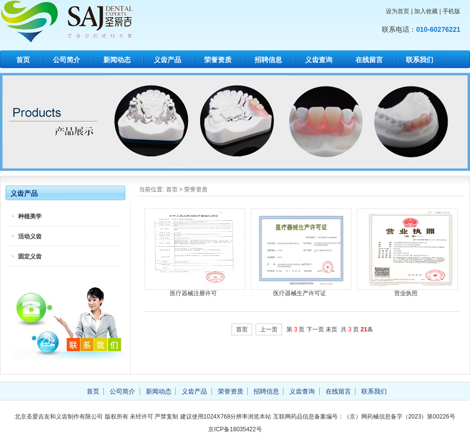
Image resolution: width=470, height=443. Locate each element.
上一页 (269, 329)
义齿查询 (318, 60)
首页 (23, 60)
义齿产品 (167, 60)
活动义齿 (30, 236)
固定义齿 (30, 256)
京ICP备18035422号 (234, 429)
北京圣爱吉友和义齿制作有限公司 (93, 21)
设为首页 (397, 11)
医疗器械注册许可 (193, 293)
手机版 (451, 11)
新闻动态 (117, 60)
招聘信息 (268, 60)
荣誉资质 (218, 60)
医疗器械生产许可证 (299, 293)
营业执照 (406, 293)
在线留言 (369, 60)
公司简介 (66, 60)
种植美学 (30, 216)
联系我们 (419, 60)
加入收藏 (426, 11)
